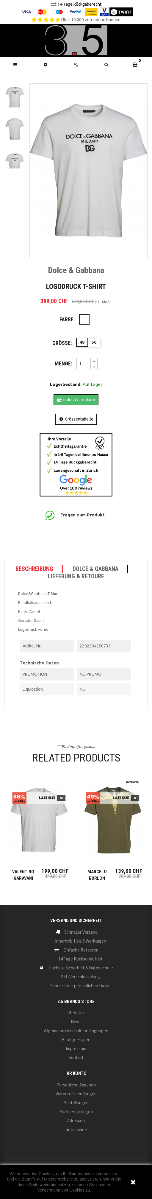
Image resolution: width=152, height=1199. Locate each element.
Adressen (76, 1120)
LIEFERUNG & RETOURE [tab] (76, 576)
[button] (106, 64)
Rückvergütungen (76, 1111)
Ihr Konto (76, 1073)
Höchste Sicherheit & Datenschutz (80, 968)
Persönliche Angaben (76, 1085)
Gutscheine (76, 1129)
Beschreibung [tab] (34, 568)
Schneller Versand (81, 932)
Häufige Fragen (76, 1039)
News (76, 1021)
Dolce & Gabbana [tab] (95, 568)
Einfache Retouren (80, 950)
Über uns (76, 1013)
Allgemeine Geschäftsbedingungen (76, 1030)
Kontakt (76, 1057)
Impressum (76, 1048)
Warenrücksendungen (76, 1094)
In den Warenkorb (76, 399)
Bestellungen (76, 1102)
